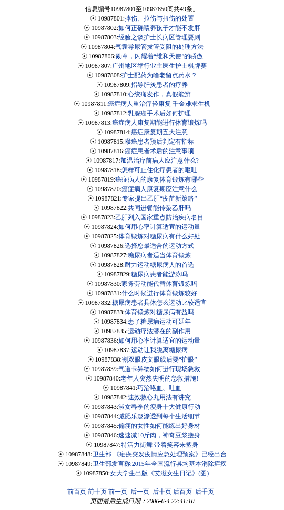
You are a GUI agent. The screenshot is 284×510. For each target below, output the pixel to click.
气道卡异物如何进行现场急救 (159, 369)
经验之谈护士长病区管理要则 (159, 37)
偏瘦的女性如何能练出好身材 (159, 425)
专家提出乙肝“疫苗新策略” (159, 198)
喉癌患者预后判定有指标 (159, 141)
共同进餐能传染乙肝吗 (159, 208)
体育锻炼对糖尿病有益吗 (159, 312)
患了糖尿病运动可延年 (159, 321)
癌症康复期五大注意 (159, 132)
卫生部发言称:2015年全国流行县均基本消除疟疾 (160, 463)
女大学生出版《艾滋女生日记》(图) (159, 473)
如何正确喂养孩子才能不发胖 (159, 28)
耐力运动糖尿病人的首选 (159, 264)
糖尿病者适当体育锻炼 (159, 255)
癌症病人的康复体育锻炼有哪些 (159, 179)
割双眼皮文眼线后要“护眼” (159, 359)
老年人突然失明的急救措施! (159, 378)
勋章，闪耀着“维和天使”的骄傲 (160, 56)
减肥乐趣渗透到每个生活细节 (159, 416)
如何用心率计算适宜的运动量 (159, 227)
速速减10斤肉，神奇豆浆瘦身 (159, 435)
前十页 (97, 491)
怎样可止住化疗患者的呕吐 (159, 170)
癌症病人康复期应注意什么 (159, 189)
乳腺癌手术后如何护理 (159, 113)
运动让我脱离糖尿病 (159, 350)
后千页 (204, 491)
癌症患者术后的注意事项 (159, 151)
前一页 (117, 491)
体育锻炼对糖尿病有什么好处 (159, 236)
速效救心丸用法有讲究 (159, 397)
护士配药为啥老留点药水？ (159, 75)
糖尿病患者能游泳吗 (159, 274)
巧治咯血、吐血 (159, 388)
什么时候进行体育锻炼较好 (159, 293)
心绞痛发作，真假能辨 (159, 94)
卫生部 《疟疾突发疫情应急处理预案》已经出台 (160, 454)
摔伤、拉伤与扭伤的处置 (159, 18)
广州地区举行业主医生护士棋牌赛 (159, 65)
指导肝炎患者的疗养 (159, 84)
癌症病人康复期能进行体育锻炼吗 (159, 122)
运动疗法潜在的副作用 (159, 331)
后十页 (162, 491)
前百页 (76, 491)
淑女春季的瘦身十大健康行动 (159, 407)
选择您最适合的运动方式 (159, 245)
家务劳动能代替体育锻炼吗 (159, 283)
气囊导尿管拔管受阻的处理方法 (159, 47)
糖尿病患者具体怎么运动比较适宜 (159, 302)
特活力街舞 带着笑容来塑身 (159, 444)
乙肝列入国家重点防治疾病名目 (159, 217)
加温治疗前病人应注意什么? (159, 160)
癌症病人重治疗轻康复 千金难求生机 (159, 103)
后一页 (139, 491)
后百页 (182, 491)
